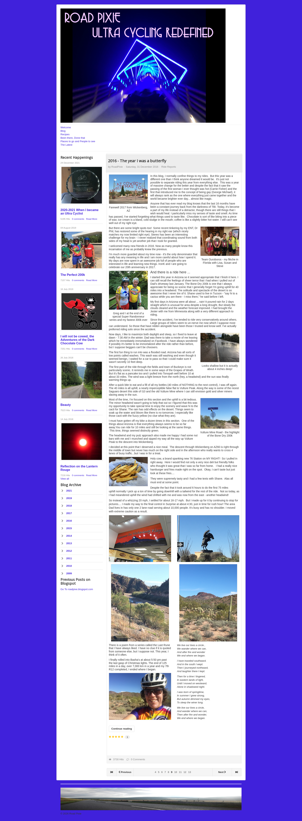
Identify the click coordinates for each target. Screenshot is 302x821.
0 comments (78, 219)
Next (222, 772)
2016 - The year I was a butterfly (137, 160)
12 (185, 772)
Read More (91, 219)
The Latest (66, 144)
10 (175, 772)
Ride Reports (168, 166)
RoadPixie (117, 166)
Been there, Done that (72, 137)
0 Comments (136, 759)
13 (189, 772)
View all (64, 478)
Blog (62, 130)
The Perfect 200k (72, 274)
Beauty (65, 404)
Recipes (65, 134)
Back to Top (235, 813)
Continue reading (121, 728)
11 (180, 772)
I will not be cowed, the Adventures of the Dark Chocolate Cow (77, 340)
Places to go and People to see (77, 141)
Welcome (65, 127)
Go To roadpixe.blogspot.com (76, 589)
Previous (124, 772)
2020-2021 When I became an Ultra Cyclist (79, 211)
